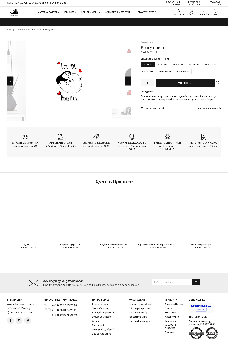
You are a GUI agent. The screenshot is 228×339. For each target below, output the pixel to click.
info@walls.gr (24, 295)
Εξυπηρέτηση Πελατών (104, 300)
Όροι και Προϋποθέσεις (141, 291)
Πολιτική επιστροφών (154, 107)
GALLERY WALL (89, 12)
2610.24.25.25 (58, 3)
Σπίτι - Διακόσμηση (172, 3)
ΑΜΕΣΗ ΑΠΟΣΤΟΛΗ (60, 143)
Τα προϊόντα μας (100, 295)
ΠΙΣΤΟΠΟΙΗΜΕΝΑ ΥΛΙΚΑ (203, 143)
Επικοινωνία (98, 312)
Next (128, 80)
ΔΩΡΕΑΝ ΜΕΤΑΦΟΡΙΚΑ (25, 143)
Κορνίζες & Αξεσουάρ (170, 314)
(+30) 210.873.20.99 (64, 292)
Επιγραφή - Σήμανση (195, 3)
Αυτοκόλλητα (172, 304)
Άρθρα (95, 308)
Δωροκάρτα (171, 319)
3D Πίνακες (170, 300)
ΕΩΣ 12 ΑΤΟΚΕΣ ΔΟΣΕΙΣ (96, 143)
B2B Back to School (101, 321)
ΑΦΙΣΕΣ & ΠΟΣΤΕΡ (47, 12)
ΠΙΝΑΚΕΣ (69, 12)
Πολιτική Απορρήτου (139, 295)
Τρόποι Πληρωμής (138, 304)
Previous (10, 80)
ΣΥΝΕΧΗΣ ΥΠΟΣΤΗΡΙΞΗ (167, 143)
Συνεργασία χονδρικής (103, 317)
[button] (179, 12)
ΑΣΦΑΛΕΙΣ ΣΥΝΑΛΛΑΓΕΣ (132, 143)
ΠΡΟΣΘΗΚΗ (185, 82)
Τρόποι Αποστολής (138, 300)
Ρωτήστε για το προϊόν (209, 107)
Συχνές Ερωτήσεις (101, 304)
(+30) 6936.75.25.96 (64, 302)
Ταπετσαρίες (171, 308)
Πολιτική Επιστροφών (140, 308)
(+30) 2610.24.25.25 (64, 297)
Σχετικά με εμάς (100, 291)
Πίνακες (169, 295)
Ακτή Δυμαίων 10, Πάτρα (21, 291)
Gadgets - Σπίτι (215, 3)
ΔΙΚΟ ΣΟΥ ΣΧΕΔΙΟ (147, 12)
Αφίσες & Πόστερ (174, 291)
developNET (140, 335)
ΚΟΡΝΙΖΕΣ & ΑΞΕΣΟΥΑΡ (118, 12)
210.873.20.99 (40, 3)
